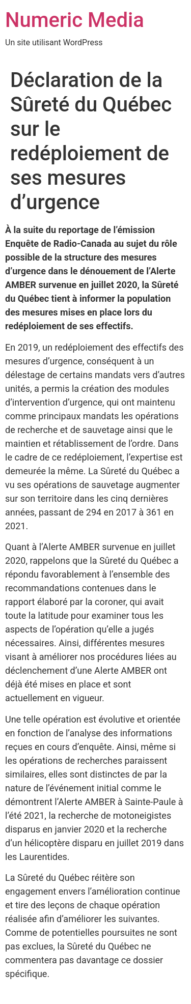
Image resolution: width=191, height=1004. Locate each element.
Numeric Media (74, 20)
